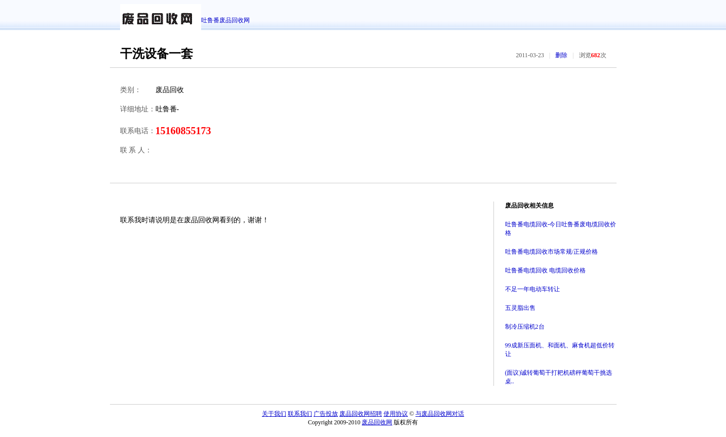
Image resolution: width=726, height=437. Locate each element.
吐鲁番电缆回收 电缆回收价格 (545, 270)
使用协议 (396, 413)
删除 (561, 55)
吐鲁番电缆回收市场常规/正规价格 (551, 251)
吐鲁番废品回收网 (225, 20)
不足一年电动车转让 (532, 289)
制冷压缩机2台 (525, 326)
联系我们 (300, 413)
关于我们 (274, 413)
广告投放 (326, 413)
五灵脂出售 (520, 307)
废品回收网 (377, 422)
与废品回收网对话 (439, 413)
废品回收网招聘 (360, 413)
